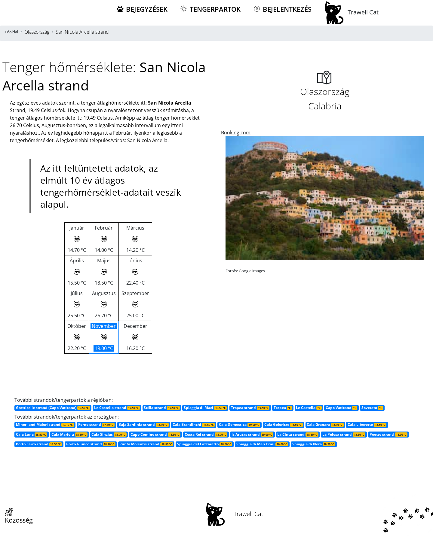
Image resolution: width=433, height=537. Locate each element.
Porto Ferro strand (39, 444)
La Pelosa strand (343, 434)
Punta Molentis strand (146, 444)
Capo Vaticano (341, 407)
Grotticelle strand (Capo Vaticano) (53, 407)
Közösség (19, 516)
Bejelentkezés (282, 9)
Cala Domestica (239, 424)
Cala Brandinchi (194, 424)
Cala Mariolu (69, 434)
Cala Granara (325, 424)
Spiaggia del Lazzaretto (204, 444)
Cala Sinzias (108, 434)
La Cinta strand (297, 434)
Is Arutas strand (252, 434)
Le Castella (308, 407)
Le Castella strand (117, 407)
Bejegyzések (141, 9)
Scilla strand (162, 407)
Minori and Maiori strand (45, 424)
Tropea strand (250, 407)
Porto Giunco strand (90, 444)
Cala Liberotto (367, 424)
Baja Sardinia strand (143, 424)
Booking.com (235, 132)
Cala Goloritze (283, 424)
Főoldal (11, 32)
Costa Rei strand (206, 434)
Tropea (283, 407)
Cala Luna (31, 434)
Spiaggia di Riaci (205, 407)
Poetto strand (388, 434)
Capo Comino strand (155, 434)
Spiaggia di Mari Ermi (262, 444)
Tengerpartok (210, 9)
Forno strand (96, 424)
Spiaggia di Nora (313, 444)
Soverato (372, 407)
